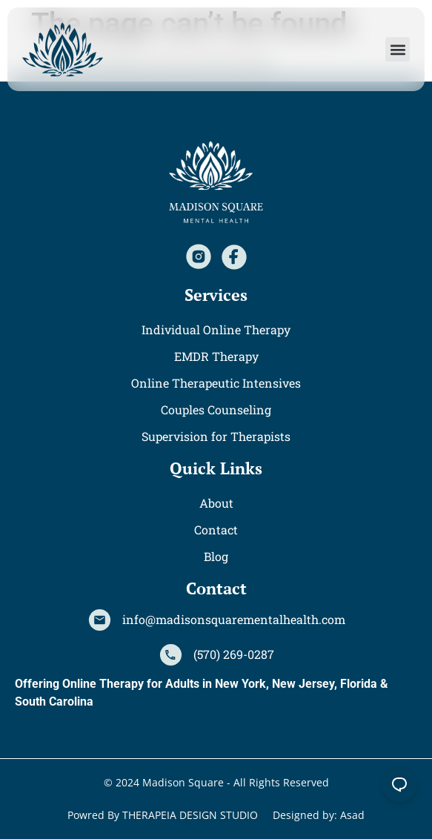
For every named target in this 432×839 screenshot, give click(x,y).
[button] (397, 49)
